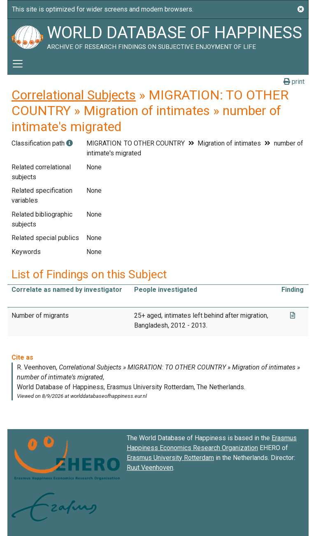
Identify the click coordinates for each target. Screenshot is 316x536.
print (293, 81)
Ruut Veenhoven (150, 467)
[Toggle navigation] (18, 64)
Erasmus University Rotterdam (170, 458)
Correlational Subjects (74, 95)
